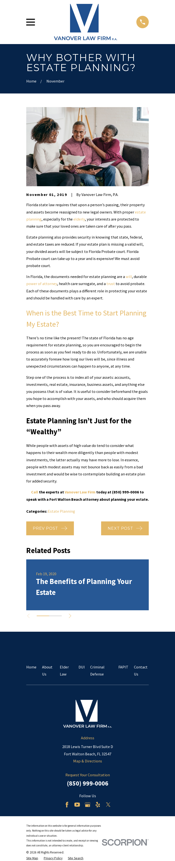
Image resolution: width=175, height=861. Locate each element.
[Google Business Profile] (87, 804)
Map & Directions (87, 761)
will (129, 276)
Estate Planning (61, 511)
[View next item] (71, 616)
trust (110, 283)
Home (31, 667)
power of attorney (41, 283)
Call (34, 492)
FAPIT (123, 667)
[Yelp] (98, 804)
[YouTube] (77, 804)
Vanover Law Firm (80, 492)
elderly (79, 219)
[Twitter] (108, 804)
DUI (82, 667)
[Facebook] (67, 804)
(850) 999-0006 (87, 783)
